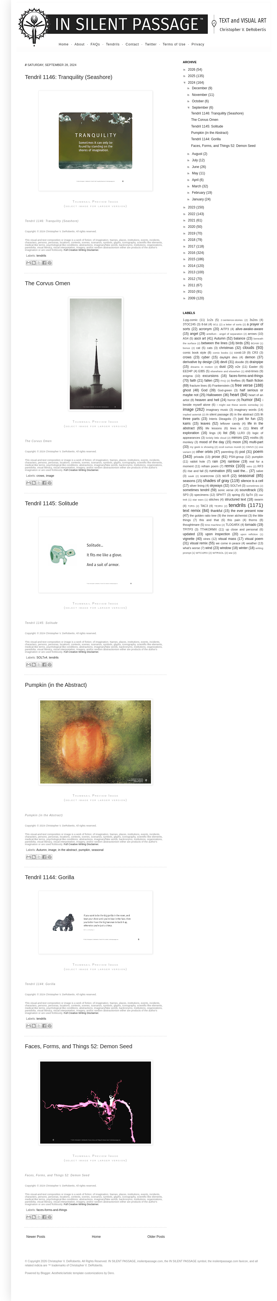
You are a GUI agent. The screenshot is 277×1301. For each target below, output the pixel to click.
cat (198, 348)
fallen (208, 380)
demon (250, 357)
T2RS (191, 505)
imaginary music (217, 409)
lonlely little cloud (216, 437)
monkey (188, 442)
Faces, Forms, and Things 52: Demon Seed (78, 1046)
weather (251, 543)
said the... (240, 471)
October (198, 101)
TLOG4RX (233, 524)
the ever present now (247, 511)
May (195, 173)
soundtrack (248, 490)
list (225, 433)
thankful (216, 511)
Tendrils (113, 44)
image (50, 475)
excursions (210, 376)
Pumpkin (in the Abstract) (56, 685)
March (197, 186)
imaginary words (245, 409)
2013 (192, 272)
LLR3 (241, 433)
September (200, 107)
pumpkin (84, 849)
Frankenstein (220, 385)
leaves (205, 423)
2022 (192, 214)
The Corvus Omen (47, 283)
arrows (252, 333)
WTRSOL (218, 552)
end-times (251, 371)
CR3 (255, 352)
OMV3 (249, 446)
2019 (192, 233)
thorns (253, 520)
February (199, 193)
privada (199, 456)
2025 (192, 76)
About (79, 44)
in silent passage (217, 414)
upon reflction (249, 534)
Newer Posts (35, 1237)
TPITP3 (188, 529)
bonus (186, 348)
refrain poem (210, 466)
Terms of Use (174, 44)
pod (242, 452)
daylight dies (228, 357)
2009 (192, 298)
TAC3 (204, 505)
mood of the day (211, 442)
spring (236, 494)
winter (243, 548)
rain (215, 461)
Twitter (151, 44)
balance (239, 338)
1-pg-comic (190, 320)
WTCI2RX (202, 552)
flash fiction (254, 380)
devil (223, 362)
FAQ (223, 380)
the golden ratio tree (203, 515)
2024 (192, 83)
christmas (226, 348)
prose (216, 457)
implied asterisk (192, 414)
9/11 (215, 324)
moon (237, 442)
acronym (205, 329)
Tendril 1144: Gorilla (49, 877)
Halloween (214, 395)
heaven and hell (207, 400)
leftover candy (230, 423)
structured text (235, 499)
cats (209, 348)
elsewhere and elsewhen (225, 371)
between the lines (214, 343)
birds (239, 343)
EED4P (188, 371)
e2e (237, 366)
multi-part (256, 442)
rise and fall (195, 471)
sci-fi (225, 476)
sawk (191, 476)
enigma (188, 375)
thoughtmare (191, 524)
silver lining (197, 485)
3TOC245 (189, 324)
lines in (235, 428)
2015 (192, 259)
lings (212, 433)
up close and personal (242, 529)
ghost (187, 390)
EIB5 (201, 371)
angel (194, 334)
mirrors (237, 438)
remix (229, 466)
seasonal (98, 849)
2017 (192, 246)
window (225, 548)
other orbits (204, 452)
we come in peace (228, 543)
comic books (220, 352)
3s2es (254, 320)
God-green (225, 390)
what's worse (191, 548)
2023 (192, 207)
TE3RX (218, 505)
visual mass (227, 539)
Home (64, 44)
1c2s (210, 320)
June (196, 167)
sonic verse (226, 490)
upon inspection (217, 534)
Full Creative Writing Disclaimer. (81, 250)
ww (230, 552)
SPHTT (221, 494)
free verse (244, 385)
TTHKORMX (208, 529)
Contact (132, 44)
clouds (248, 347)
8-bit (204, 324)
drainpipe (256, 362)
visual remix (198, 543)
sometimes (252, 485)
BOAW (255, 343)
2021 (192, 220)
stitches (214, 499)
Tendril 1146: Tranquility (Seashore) (68, 77)
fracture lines (198, 385)
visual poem (254, 539)
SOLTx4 (42, 657)
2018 (192, 240)
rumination (217, 471)
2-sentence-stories (232, 320)
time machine (213, 524)
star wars (198, 499)
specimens (201, 494)
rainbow (233, 461)
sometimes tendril (196, 490)
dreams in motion (202, 366)
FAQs (95, 44)
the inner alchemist (234, 515)
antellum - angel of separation (224, 333)
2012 (192, 279)
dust (222, 367)
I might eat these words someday (238, 404)
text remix (192, 510)
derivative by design (197, 362)
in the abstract (67, 849)
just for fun (246, 419)
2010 (192, 292)
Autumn (41, 849)
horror (231, 400)
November (200, 95)
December (200, 88)
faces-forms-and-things (52, 1209)
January (198, 199)
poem (258, 451)
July (195, 160)
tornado (251, 525)
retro (249, 466)
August (197, 154)
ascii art (200, 338)
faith (193, 380)
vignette (188, 539)
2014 (192, 266)
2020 (192, 227)
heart (234, 394)
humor (247, 399)
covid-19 (239, 352)
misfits (254, 437)
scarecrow (207, 476)
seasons (189, 481)
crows (40, 475)
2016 (192, 253)
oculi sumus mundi (230, 446)
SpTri (249, 494)
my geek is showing (202, 446)
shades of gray (216, 480)
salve (259, 471)
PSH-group (236, 456)
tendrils (41, 255)
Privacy (198, 44)
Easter (253, 366)
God (204, 390)
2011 (192, 285)
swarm (258, 499)
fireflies (235, 380)
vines (206, 538)
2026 (192, 70)
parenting (227, 451)
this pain (233, 520)
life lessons (214, 428)
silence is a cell (252, 481)
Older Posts (156, 1237)
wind (208, 548)
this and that (209, 520)
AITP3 (225, 329)
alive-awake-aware (249, 329)
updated (189, 534)
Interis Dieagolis (220, 418)
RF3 (260, 466)
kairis (187, 423)
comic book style (194, 352)
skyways (216, 486)
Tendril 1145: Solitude (51, 503)
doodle (239, 362)
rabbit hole (197, 461)
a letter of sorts (233, 324)
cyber (206, 357)
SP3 (185, 494)
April (195, 180)
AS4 (185, 338)
